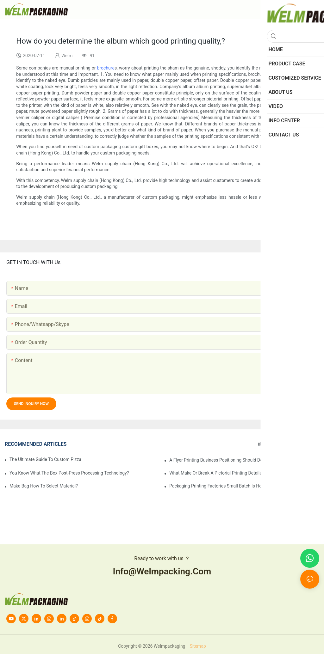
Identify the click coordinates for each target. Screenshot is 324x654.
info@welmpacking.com (162, 571)
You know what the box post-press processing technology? (69, 472)
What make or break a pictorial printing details (215, 472)
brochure (106, 67)
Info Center (281, 444)
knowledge (306, 444)
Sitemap (197, 646)
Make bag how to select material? (43, 485)
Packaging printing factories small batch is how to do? (224, 485)
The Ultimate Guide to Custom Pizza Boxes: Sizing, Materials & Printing (45, 459)
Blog (261, 444)
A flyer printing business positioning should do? (217, 460)
